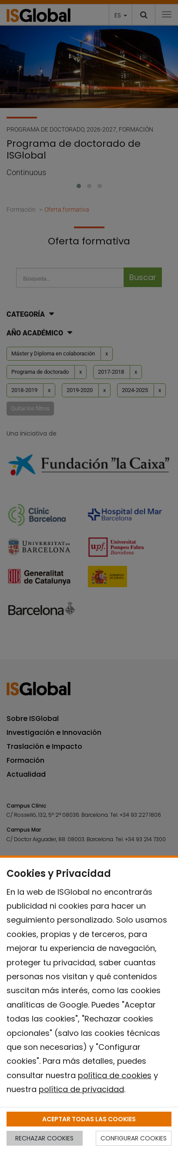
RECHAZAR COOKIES (44, 1138)
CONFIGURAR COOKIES (134, 1138)
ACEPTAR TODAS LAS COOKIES (89, 1119)
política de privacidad (81, 1089)
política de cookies (114, 1075)
